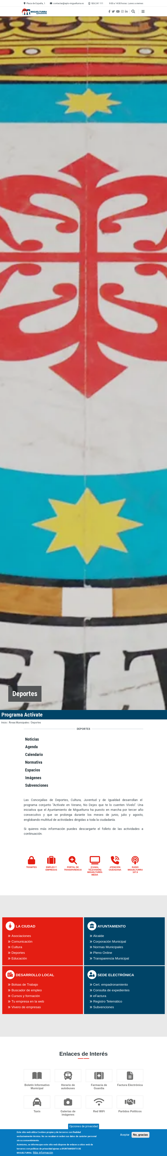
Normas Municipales (108, 947)
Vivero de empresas (26, 1007)
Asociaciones (21, 936)
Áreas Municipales (19, 722)
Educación (19, 958)
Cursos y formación (26, 996)
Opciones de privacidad (83, 1128)
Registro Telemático (107, 1001)
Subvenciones (103, 1007)
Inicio (4, 722)
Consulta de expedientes (111, 990)
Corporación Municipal (109, 941)
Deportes (36, 722)
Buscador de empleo (27, 990)
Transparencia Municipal (111, 958)
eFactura (99, 996)
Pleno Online (102, 953)
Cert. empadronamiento (110, 984)
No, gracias (140, 1136)
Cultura (17, 947)
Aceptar (124, 1136)
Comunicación (22, 941)
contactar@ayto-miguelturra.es (68, 3)
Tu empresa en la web (28, 1001)
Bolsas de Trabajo (25, 984)
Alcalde (98, 936)
